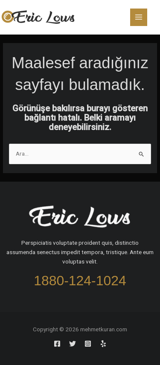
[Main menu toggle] (139, 17)
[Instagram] (87, 343)
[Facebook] (57, 343)
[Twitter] (72, 343)
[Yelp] (103, 343)
